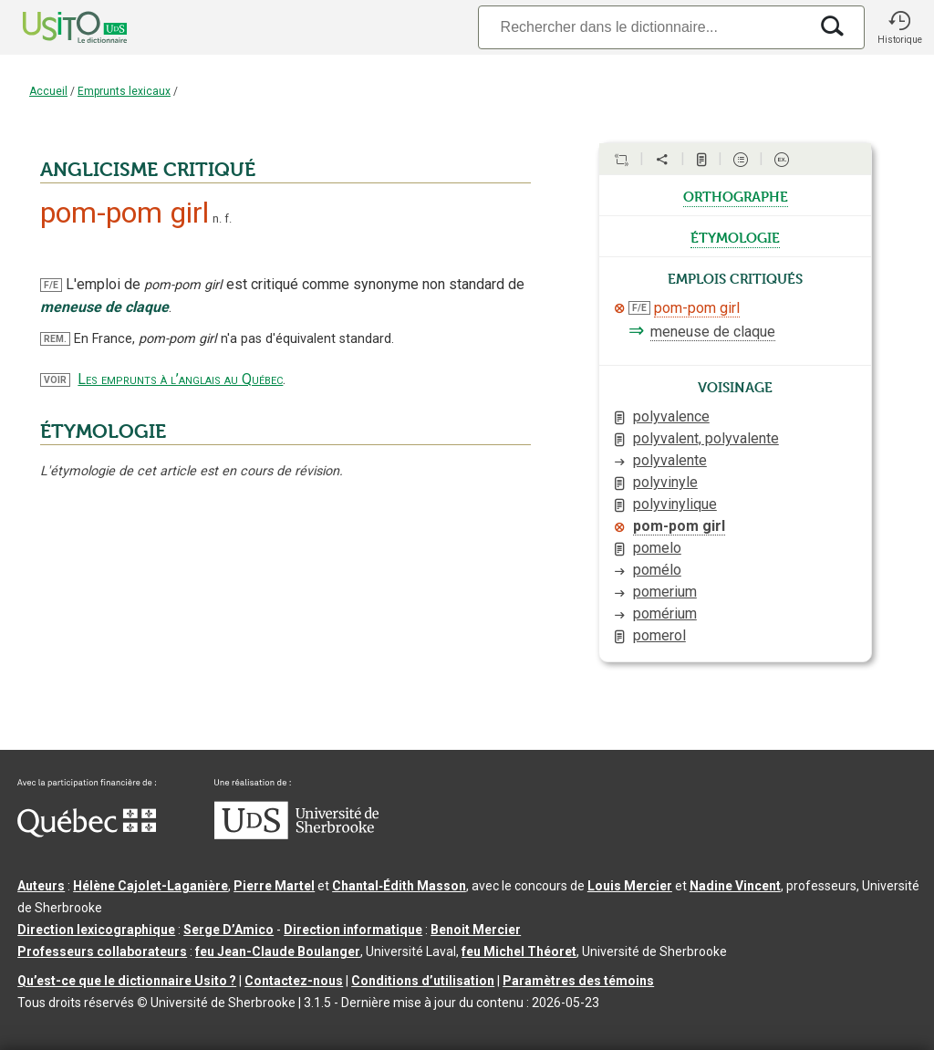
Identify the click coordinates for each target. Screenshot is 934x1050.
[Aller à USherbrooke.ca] (296, 834)
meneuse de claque (712, 331)
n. (217, 218)
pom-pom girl (697, 308)
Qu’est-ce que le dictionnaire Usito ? (126, 980)
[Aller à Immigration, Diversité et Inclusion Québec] (86, 833)
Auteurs (41, 885)
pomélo (657, 569)
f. (228, 218)
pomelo (657, 547)
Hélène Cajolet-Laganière (150, 885)
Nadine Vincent (735, 885)
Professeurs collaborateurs (102, 951)
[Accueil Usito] (54, 27)
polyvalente (670, 460)
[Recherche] (643, 26)
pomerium (665, 591)
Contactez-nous (293, 980)
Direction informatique (353, 929)
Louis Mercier (629, 885)
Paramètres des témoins (578, 980)
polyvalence (671, 416)
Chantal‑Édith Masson (399, 885)
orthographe (735, 195)
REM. (55, 339)
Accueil (48, 91)
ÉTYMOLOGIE (103, 431)
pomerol (659, 635)
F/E (51, 285)
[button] (899, 27)
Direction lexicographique (96, 929)
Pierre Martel (274, 885)
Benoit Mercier (476, 929)
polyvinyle (665, 482)
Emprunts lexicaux (124, 91)
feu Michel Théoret (519, 951)
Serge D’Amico (228, 929)
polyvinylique (675, 504)
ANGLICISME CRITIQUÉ (147, 170)
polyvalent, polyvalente (706, 438)
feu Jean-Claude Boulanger (277, 951)
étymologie (735, 236)
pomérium (665, 613)
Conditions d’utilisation (422, 980)
